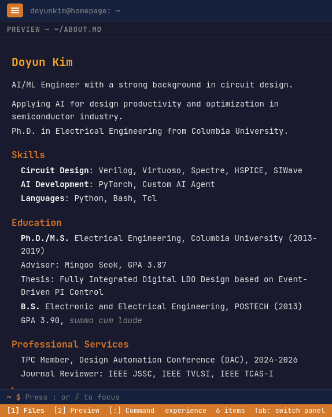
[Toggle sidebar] (15, 10)
